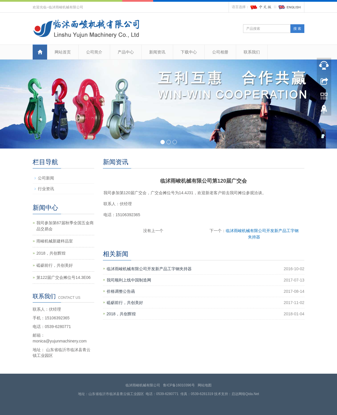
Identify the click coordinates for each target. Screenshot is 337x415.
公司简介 (94, 52)
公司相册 (220, 52)
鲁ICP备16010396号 (179, 385)
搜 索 (297, 29)
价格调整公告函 (121, 291)
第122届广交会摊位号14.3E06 (63, 277)
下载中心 (189, 52)
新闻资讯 (157, 52)
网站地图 (205, 385)
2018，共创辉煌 (121, 314)
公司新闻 (46, 178)
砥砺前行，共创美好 (125, 302)
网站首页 (63, 52)
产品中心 (126, 52)
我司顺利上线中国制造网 (129, 280)
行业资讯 (46, 188)
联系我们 (252, 52)
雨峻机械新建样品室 (54, 241)
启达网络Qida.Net (245, 394)
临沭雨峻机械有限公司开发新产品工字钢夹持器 (149, 268)
